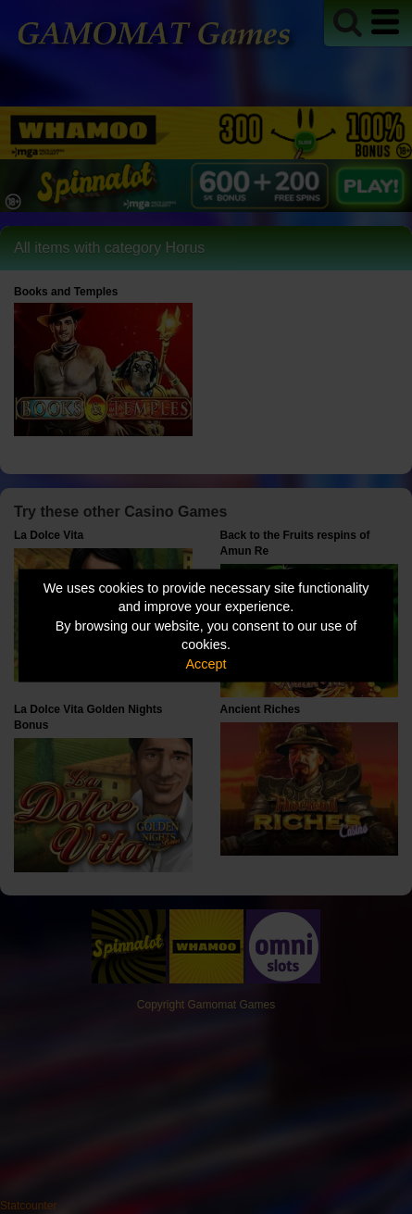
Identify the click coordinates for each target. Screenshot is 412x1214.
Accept (206, 663)
